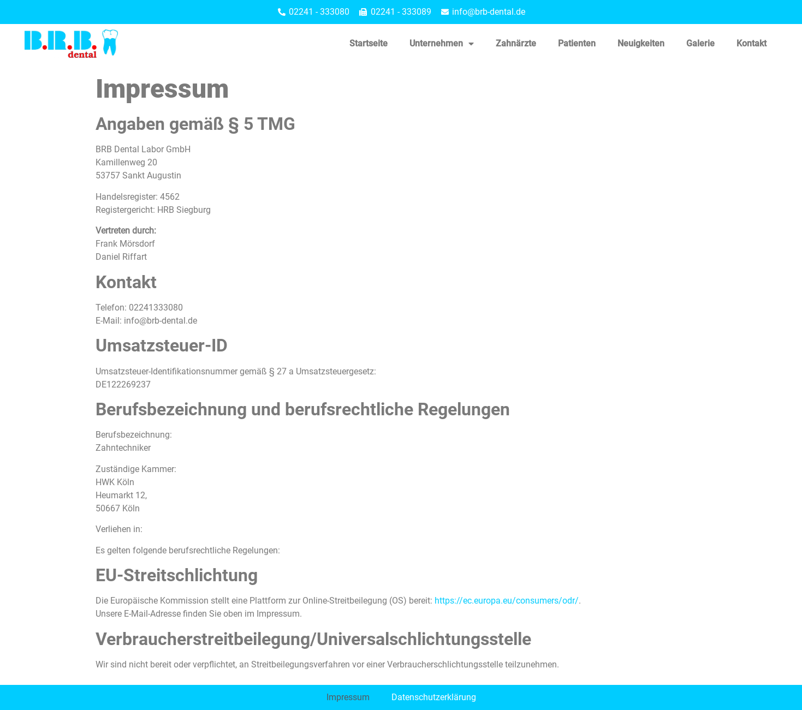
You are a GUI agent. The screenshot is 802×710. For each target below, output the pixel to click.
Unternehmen (441, 43)
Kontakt (751, 43)
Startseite (368, 43)
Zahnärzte (516, 43)
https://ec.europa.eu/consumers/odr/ (507, 600)
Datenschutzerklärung (433, 697)
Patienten (577, 43)
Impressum (348, 697)
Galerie (700, 43)
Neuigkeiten (640, 43)
